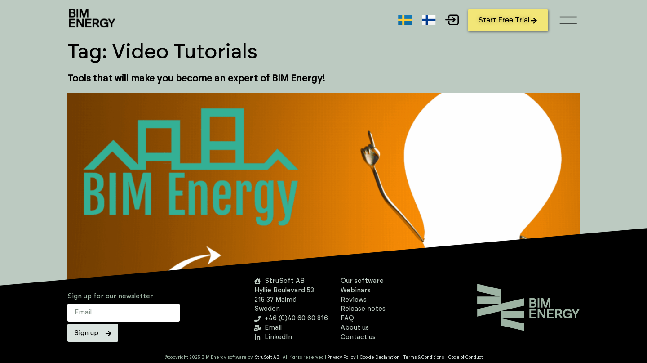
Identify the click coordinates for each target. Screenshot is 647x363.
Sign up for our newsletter (110, 296)
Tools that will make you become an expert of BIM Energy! (196, 78)
